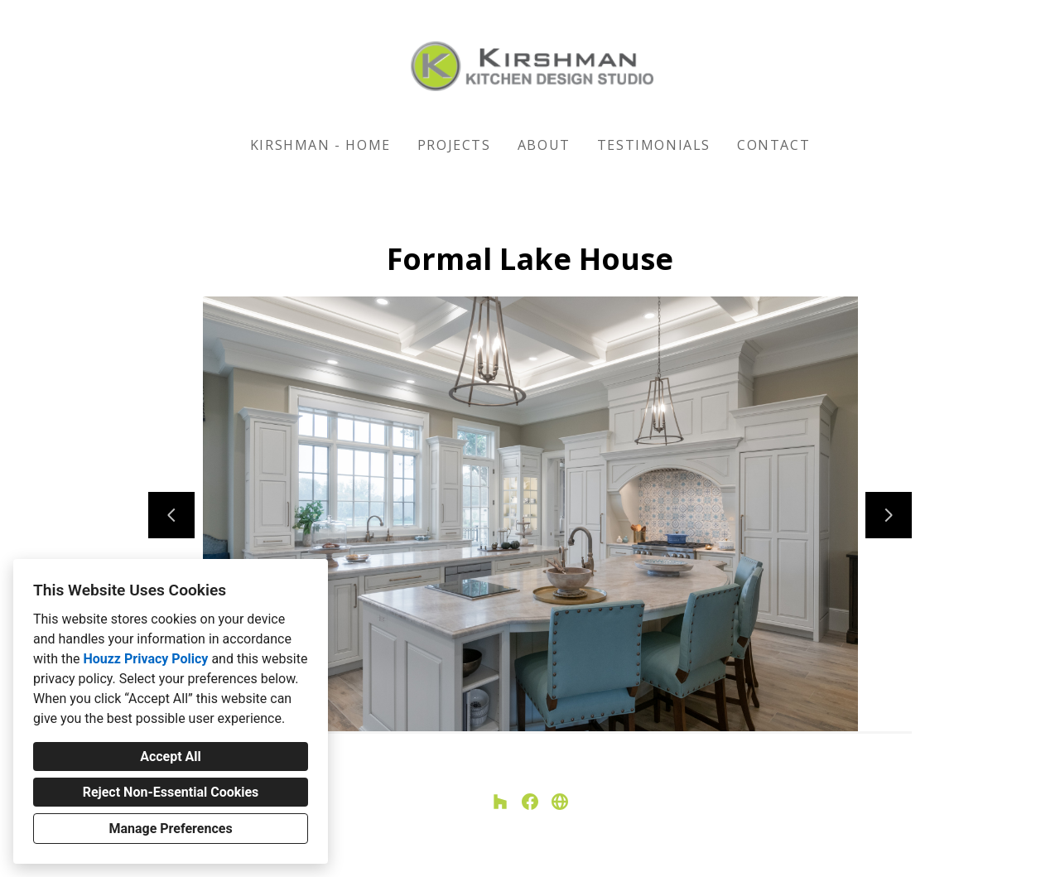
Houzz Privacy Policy (145, 659)
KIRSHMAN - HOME (320, 145)
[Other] (559, 801)
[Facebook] (530, 801)
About (544, 145)
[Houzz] (500, 801)
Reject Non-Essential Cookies (171, 792)
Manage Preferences (170, 828)
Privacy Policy (488, 851)
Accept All (170, 756)
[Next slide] (888, 515)
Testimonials (654, 145)
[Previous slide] (171, 515)
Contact (773, 145)
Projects (454, 145)
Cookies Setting (567, 851)
